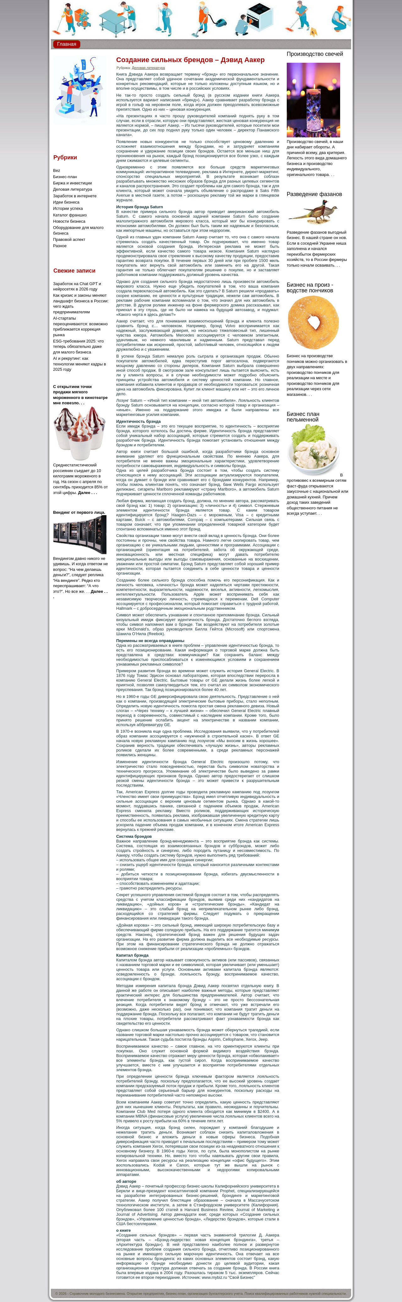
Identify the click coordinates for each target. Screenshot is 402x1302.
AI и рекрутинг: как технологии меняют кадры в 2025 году (79, 364)
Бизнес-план (65, 176)
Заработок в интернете (75, 196)
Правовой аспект (69, 239)
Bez (56, 170)
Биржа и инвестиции (72, 183)
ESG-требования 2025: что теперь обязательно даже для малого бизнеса (78, 346)
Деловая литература (72, 189)
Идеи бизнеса (66, 202)
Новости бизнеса (69, 221)
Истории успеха (68, 208)
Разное (60, 245)
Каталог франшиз (70, 215)
